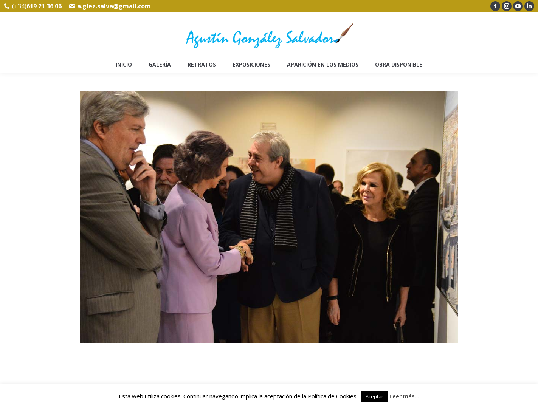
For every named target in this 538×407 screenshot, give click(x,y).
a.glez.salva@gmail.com (114, 6)
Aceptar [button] (374, 396)
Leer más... (404, 396)
